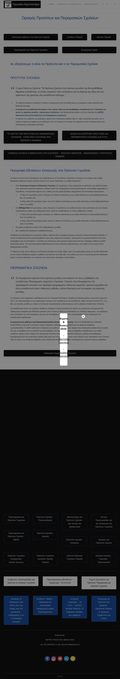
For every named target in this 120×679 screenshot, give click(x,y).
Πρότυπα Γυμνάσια (61, 337)
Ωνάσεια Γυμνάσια (61, 344)
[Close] (83, 328)
